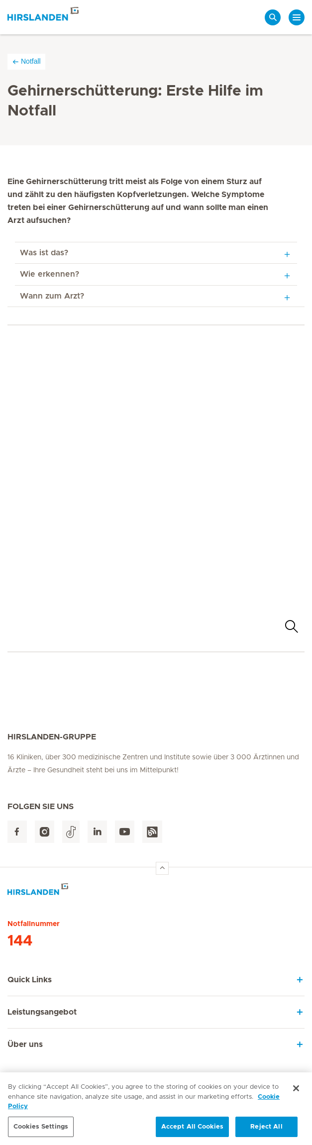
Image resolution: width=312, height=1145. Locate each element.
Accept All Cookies (192, 1130)
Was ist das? (44, 253)
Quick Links (29, 980)
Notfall (26, 61)
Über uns (25, 1044)
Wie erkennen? (49, 274)
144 (19, 941)
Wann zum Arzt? (52, 296)
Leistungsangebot (42, 1012)
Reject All (266, 1130)
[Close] (296, 1091)
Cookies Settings (40, 1130)
